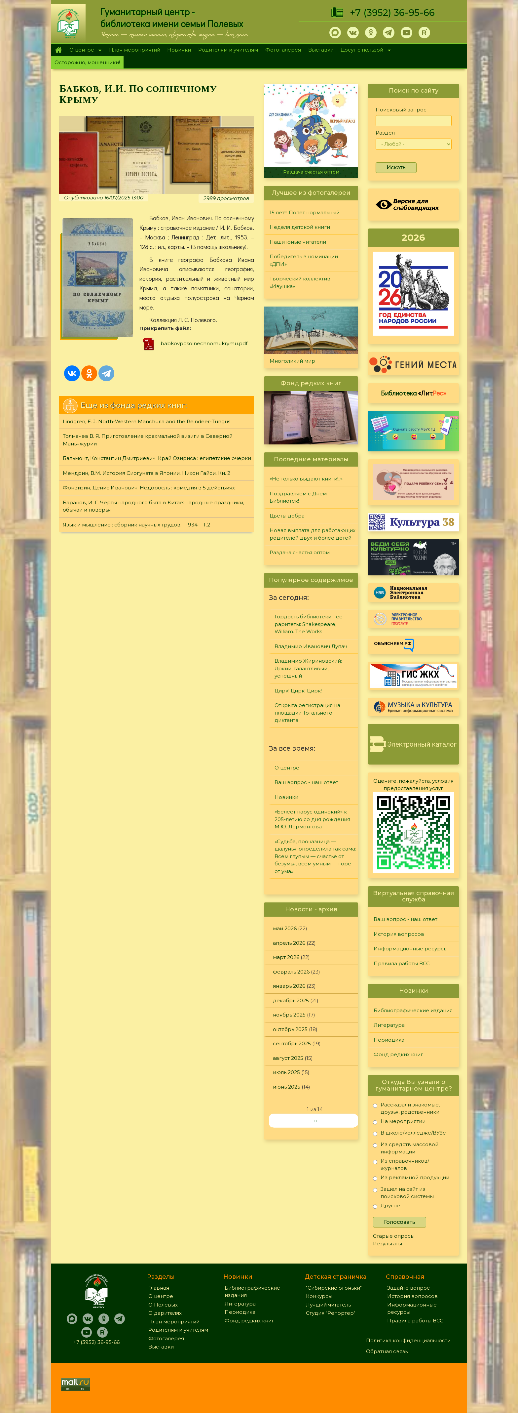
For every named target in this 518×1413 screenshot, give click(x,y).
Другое (386, 1207)
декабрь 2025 (291, 1000)
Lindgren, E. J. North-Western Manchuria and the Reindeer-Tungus (146, 421)
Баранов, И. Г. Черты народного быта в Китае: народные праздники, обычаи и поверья (153, 506)
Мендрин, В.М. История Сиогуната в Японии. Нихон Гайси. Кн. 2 (146, 473)
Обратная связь (387, 1351)
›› (315, 1120)
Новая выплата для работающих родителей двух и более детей (312, 534)
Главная (58, 50)
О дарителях (165, 1313)
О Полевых (163, 1305)
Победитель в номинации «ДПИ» (304, 260)
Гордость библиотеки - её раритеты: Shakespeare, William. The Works (309, 624)
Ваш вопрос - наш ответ (306, 782)
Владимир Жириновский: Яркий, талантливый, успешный (308, 668)
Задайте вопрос (408, 1288)
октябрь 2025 (290, 1029)
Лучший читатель (328, 1305)
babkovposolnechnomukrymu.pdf (204, 343)
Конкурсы (319, 1296)
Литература (389, 1025)
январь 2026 (289, 986)
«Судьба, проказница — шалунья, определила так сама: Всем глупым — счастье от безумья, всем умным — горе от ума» (315, 856)
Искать (396, 167)
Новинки (179, 50)
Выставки (321, 50)
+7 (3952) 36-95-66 (392, 12)
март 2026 (286, 957)
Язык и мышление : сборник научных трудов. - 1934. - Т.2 (136, 524)
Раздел (385, 133)
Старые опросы (394, 1236)
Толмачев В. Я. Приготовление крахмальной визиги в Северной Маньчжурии (148, 440)
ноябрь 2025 (289, 1015)
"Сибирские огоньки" (334, 1288)
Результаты (387, 1243)
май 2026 (285, 928)
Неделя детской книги (300, 227)
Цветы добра (287, 516)
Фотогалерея (283, 50)
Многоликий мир (292, 361)
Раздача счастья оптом (311, 172)
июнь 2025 (286, 1087)
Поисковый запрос (401, 109)
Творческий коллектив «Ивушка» (300, 282)
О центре (83, 50)
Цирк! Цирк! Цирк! (298, 690)
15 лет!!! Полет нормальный (305, 212)
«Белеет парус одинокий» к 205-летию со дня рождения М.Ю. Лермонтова (312, 819)
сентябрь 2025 (292, 1043)
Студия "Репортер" (330, 1313)
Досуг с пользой (364, 50)
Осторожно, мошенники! (87, 62)
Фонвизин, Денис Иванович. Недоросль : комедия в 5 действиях (149, 487)
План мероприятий (134, 50)
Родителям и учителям (228, 50)
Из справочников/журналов (401, 1164)
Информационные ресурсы (411, 948)
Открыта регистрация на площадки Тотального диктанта (307, 712)
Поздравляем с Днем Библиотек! (298, 497)
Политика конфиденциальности (408, 1340)
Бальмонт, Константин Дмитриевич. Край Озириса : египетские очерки (157, 458)
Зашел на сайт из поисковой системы (403, 1192)
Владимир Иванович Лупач (311, 646)
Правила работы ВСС (402, 963)
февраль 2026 (291, 972)
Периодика (389, 1040)
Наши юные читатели (298, 242)
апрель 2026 (289, 943)
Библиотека (413, 393)
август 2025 (288, 1058)
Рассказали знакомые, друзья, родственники (406, 1108)
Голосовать (399, 1222)
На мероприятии (399, 1122)
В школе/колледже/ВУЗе (409, 1134)
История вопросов (399, 934)
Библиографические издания (413, 1010)
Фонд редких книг (398, 1054)
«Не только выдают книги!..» (306, 479)
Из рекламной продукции (411, 1179)
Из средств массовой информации (405, 1148)
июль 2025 (286, 1072)
